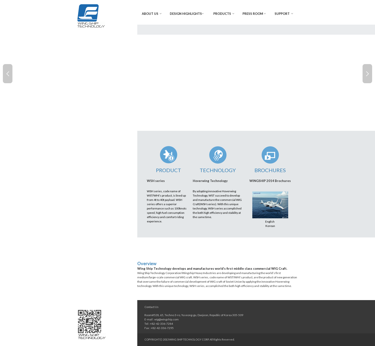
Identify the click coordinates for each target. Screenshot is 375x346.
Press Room (253, 14)
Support (282, 14)
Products (222, 14)
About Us (150, 14)
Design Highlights (186, 14)
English (270, 221)
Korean (270, 226)
